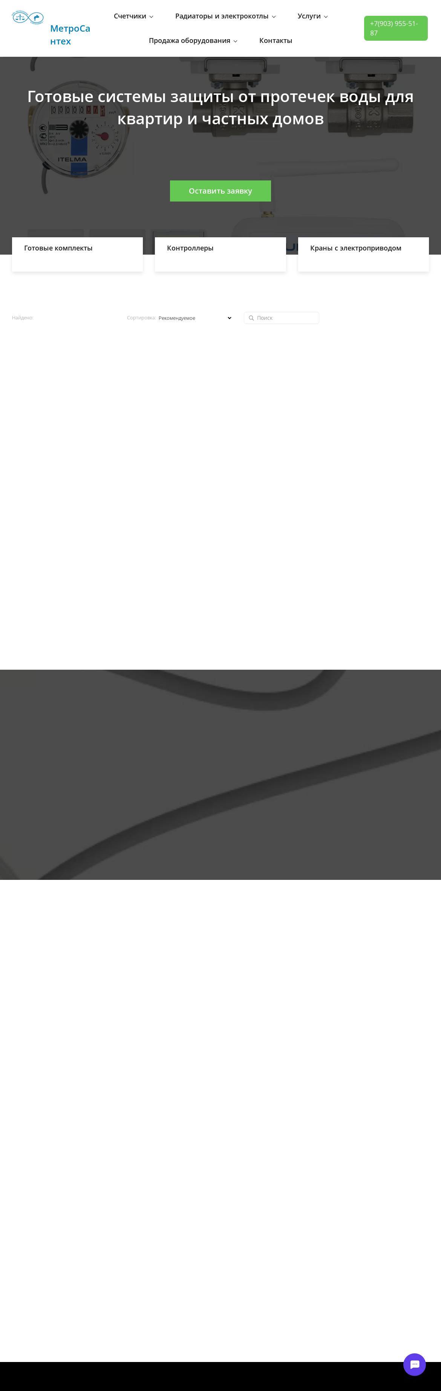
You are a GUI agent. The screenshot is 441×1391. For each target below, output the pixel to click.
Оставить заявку (220, 180)
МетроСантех (70, 22)
